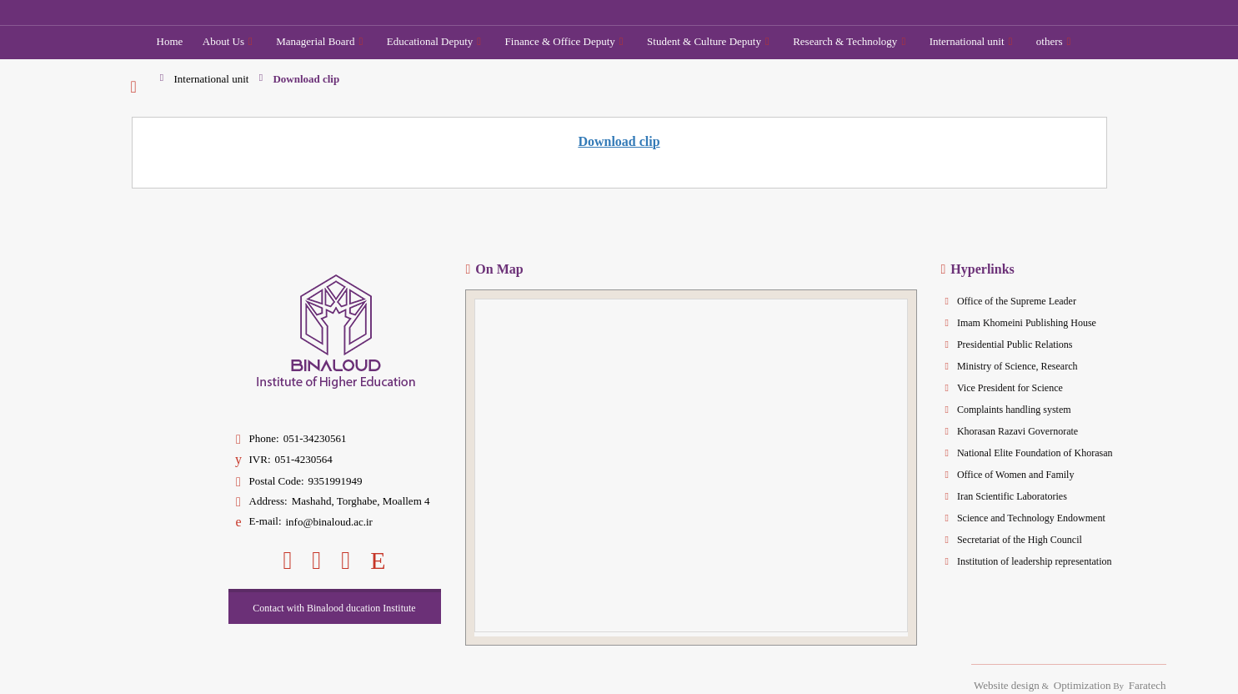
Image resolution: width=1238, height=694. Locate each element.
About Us (228, 41)
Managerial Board (319, 41)
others (1053, 41)
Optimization (1082, 685)
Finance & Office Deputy (564, 41)
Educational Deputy (434, 41)
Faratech (1147, 685)
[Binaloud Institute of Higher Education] (263, 12)
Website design (1007, 685)
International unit (971, 41)
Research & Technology (849, 41)
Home (170, 41)
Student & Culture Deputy (708, 41)
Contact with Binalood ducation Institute (334, 608)
